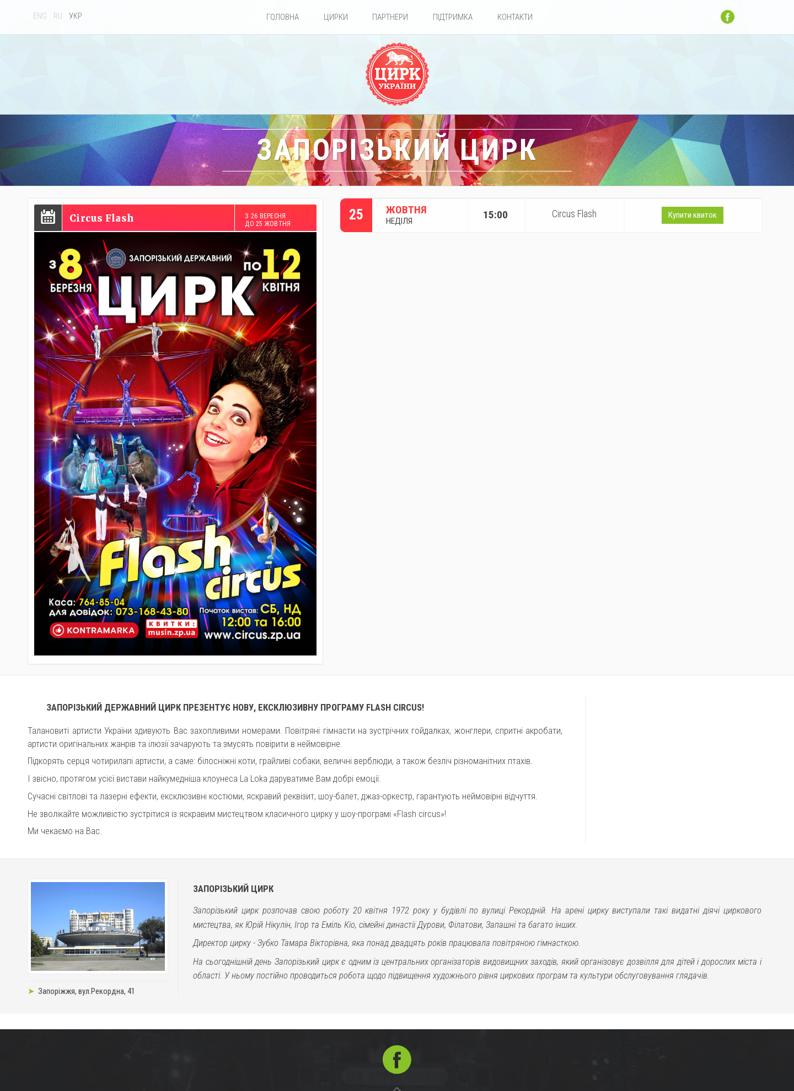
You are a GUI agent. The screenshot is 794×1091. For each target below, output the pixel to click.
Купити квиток (692, 216)
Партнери (390, 17)
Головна (282, 17)
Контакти (515, 17)
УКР (75, 16)
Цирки (336, 17)
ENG (40, 16)
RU (57, 16)
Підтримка (453, 17)
